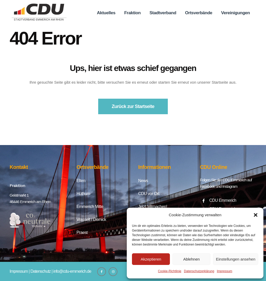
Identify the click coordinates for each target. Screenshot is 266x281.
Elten (81, 180)
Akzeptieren (151, 259)
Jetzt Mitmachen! (152, 206)
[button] (255, 215)
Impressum (224, 271)
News (143, 180)
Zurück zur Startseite (133, 106)
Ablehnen (191, 259)
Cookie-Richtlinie (169, 271)
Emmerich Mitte (90, 206)
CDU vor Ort (148, 193)
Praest (82, 232)
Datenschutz (40, 271)
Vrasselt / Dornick (91, 219)
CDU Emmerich (222, 200)
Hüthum (83, 193)
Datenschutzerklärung (199, 271)
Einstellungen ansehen (235, 259)
